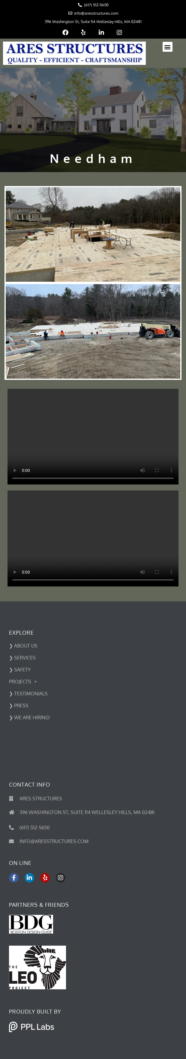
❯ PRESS (18, 705)
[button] (167, 47)
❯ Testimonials (28, 694)
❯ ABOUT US (23, 646)
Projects (23, 682)
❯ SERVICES (22, 658)
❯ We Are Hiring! (29, 717)
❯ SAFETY (20, 670)
